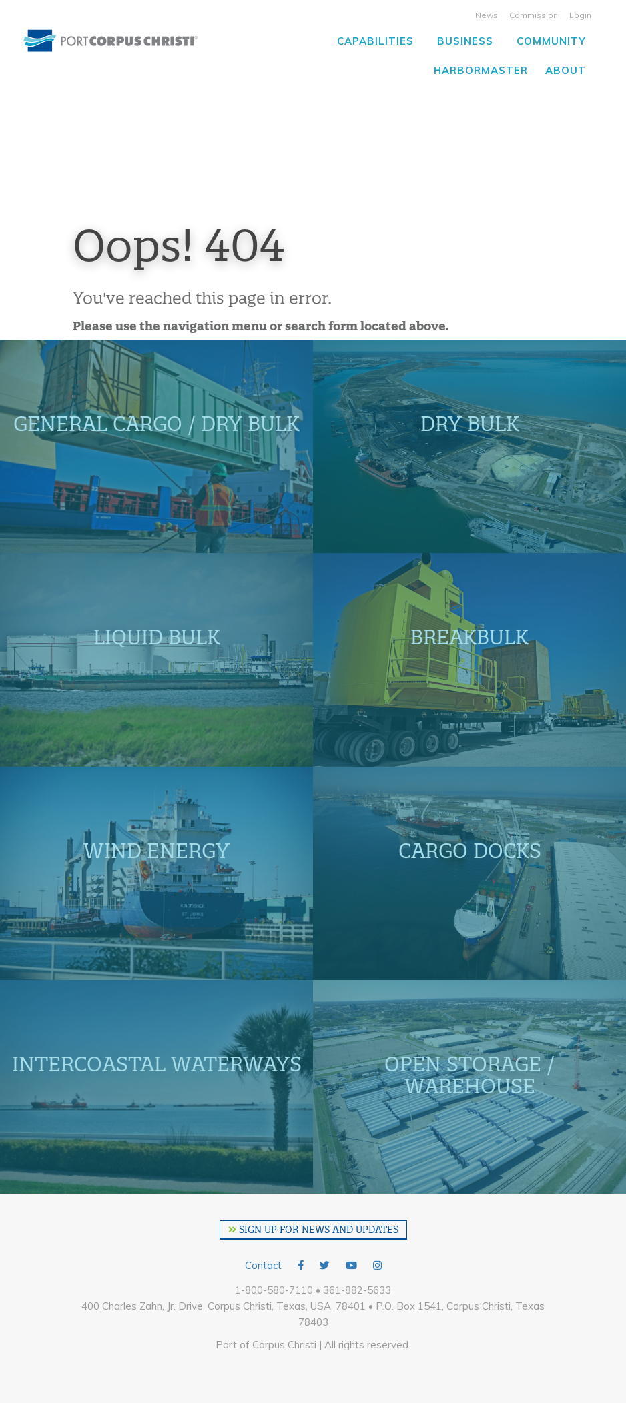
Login (580, 15)
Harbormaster (481, 70)
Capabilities (375, 41)
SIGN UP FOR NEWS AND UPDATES (313, 1230)
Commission (533, 15)
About (565, 70)
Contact (263, 1265)
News (486, 15)
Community (551, 41)
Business (465, 41)
